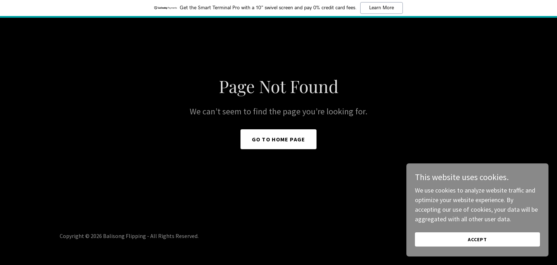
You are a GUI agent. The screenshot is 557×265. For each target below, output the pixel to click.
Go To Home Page (278, 139)
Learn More (381, 7)
